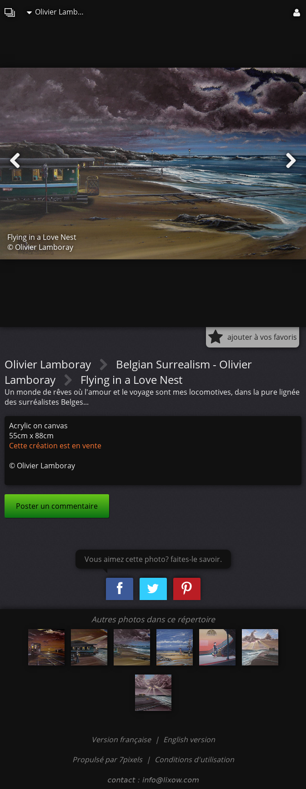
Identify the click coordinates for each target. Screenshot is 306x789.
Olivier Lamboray (58, 12)
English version (189, 739)
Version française (122, 739)
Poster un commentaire (57, 506)
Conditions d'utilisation (194, 759)
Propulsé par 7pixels (107, 759)
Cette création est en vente (55, 446)
